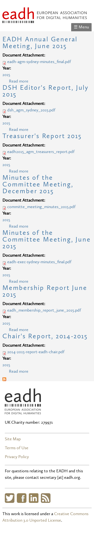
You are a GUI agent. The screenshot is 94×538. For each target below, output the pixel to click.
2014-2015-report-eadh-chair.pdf (35, 351)
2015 (6, 74)
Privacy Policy (17, 456)
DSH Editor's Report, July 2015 (45, 91)
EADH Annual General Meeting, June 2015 (39, 43)
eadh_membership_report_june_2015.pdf (44, 310)
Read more (18, 81)
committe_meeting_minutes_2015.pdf (41, 206)
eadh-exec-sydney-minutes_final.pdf (39, 261)
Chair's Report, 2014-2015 (45, 336)
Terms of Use (16, 447)
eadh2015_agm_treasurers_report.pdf (41, 151)
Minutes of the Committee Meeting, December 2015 (37, 184)
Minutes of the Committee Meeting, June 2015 (46, 239)
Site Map (13, 439)
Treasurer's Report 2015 (41, 136)
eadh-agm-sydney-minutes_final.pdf (39, 61)
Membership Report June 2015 (44, 291)
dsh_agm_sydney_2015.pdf (31, 110)
